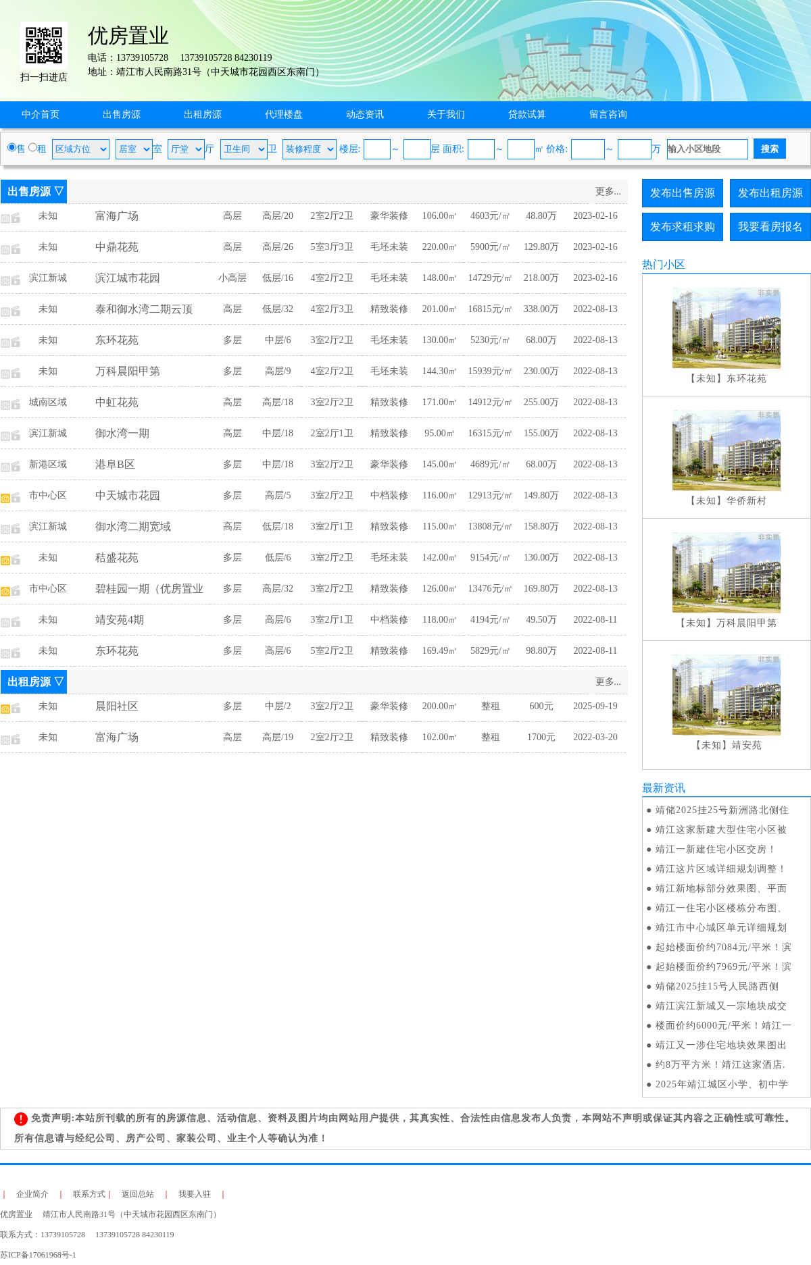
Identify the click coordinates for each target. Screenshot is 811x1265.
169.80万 (542, 589)
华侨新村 (747, 501)
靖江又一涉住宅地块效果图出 (721, 1045)
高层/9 (278, 371)
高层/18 (277, 402)
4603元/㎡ (490, 216)
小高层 (232, 278)
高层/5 (278, 495)
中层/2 (278, 706)
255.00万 (542, 402)
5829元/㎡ (490, 651)
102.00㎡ (440, 737)
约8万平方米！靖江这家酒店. (721, 1065)
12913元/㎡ (491, 495)
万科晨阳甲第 (127, 371)
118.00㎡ (440, 620)
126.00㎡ (440, 589)
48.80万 (541, 216)
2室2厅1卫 (332, 433)
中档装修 (389, 495)
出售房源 (122, 114)
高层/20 (277, 216)
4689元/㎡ (490, 464)
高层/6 (278, 620)
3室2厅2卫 (332, 340)
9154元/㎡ (490, 557)
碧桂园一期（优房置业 (149, 588)
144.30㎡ (440, 371)
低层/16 (277, 278)
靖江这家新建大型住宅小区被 (721, 830)
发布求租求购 (682, 226)
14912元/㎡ (491, 402)
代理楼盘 (284, 114)
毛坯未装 (389, 247)
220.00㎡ (440, 247)
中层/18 (277, 433)
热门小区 (663, 264)
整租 (490, 706)
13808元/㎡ (491, 526)
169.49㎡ (440, 651)
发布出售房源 (682, 193)
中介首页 (40, 114)
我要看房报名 (770, 226)
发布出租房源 (770, 193)
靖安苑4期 (119, 619)
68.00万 (541, 340)
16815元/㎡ (491, 309)
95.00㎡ (440, 433)
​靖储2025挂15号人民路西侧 (717, 986)
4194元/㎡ (490, 620)
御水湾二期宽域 (133, 526)
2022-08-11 (596, 620)
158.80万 (542, 526)
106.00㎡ (440, 216)
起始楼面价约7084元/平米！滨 (724, 947)
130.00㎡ (440, 340)
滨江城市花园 (127, 278)
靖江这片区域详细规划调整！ (721, 869)
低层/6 (278, 557)
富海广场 (117, 216)
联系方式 (89, 1194)
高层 (232, 216)
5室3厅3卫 (332, 247)
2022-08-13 (595, 309)
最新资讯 (663, 788)
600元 (542, 706)
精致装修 (389, 309)
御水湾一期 (122, 433)
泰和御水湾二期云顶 (144, 309)
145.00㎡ (440, 464)
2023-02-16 (595, 216)
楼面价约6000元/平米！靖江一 (724, 1026)
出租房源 (203, 114)
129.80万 (542, 247)
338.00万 (542, 309)
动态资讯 (365, 114)
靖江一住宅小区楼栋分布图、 (721, 908)
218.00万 (542, 278)
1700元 (541, 737)
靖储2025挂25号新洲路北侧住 (722, 810)
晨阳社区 (117, 706)
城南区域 (48, 402)
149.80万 (542, 495)
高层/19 (277, 737)
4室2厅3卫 (332, 309)
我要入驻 (194, 1194)
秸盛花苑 (117, 557)
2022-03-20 (595, 737)
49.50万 (541, 620)
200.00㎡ (440, 706)
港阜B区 (115, 464)
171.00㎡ (440, 402)
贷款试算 (527, 114)
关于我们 (446, 114)
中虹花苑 (117, 402)
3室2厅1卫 (332, 526)
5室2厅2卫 (332, 651)
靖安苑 (747, 745)
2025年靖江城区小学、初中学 (722, 1084)
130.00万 (542, 557)
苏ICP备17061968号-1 (42, 1255)
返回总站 (138, 1194)
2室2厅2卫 (332, 216)
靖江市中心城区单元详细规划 (721, 928)
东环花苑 (117, 340)
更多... (608, 191)
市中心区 (48, 495)
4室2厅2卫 (332, 278)
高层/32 (277, 589)
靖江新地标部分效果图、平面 (721, 888)
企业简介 (32, 1194)
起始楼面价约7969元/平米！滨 (724, 967)
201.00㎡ (440, 309)
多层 (232, 340)
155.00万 (542, 433)
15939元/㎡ (491, 371)
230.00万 (542, 371)
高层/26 (277, 247)
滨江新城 (48, 278)
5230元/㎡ (490, 340)
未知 (48, 216)
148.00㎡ (440, 278)
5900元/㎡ (490, 247)
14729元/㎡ (491, 278)
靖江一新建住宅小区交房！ (716, 849)
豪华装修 (389, 216)
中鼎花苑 (117, 247)
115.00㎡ (440, 526)
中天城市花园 (127, 495)
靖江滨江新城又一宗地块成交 (721, 1006)
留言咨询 (608, 114)
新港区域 (48, 464)
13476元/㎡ (491, 589)
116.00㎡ (440, 495)
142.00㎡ (440, 557)
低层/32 (277, 309)
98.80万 (541, 651)
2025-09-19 (595, 706)
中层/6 (278, 340)
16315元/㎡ (491, 433)
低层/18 (277, 526)
